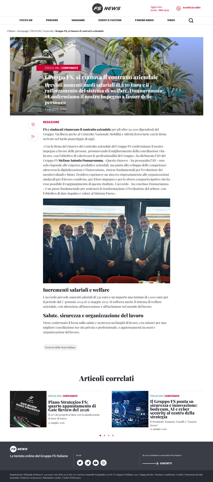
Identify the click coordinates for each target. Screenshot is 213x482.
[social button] (33, 136)
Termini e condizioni (165, 474)
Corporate (48, 31)
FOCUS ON (35, 31)
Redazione (51, 122)
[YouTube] (96, 463)
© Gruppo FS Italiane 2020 (126, 474)
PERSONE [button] (52, 21)
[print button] (33, 124)
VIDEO (171, 21)
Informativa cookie (52, 477)
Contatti (157, 463)
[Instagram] (103, 463)
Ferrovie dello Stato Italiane (60, 347)
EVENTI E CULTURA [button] (109, 21)
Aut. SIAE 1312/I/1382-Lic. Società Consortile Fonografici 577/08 (83, 474)
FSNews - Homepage (17, 31)
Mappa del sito (147, 474)
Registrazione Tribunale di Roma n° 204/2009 (31, 474)
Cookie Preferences (72, 477)
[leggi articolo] (28, 409)
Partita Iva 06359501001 (31, 477)
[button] (100, 435)
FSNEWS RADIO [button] (144, 21)
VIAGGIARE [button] (78, 21)
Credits (180, 474)
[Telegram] (88, 463)
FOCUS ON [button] (26, 21)
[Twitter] (80, 463)
